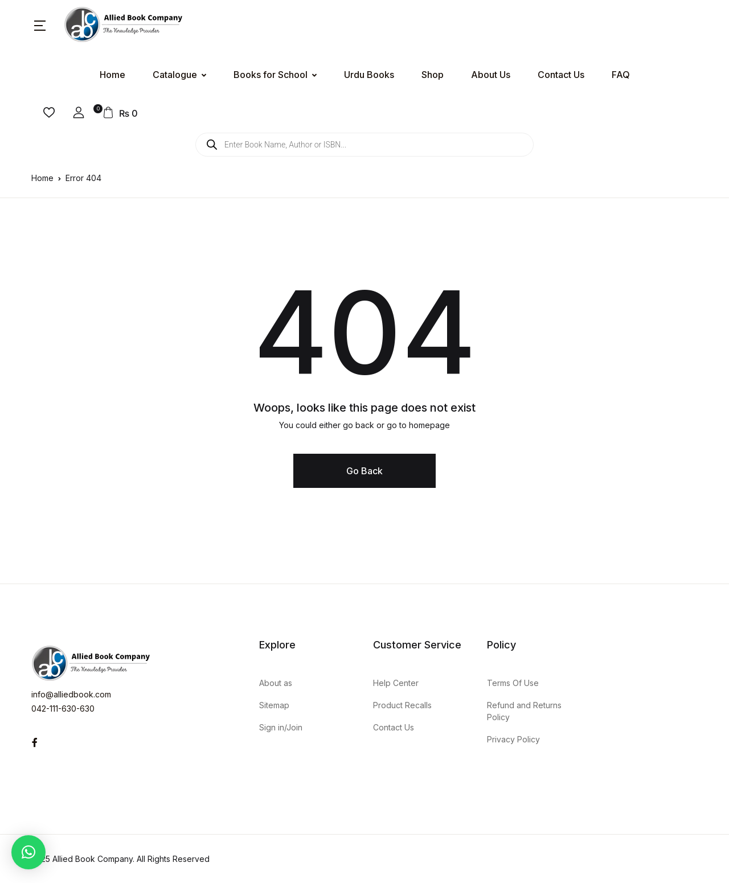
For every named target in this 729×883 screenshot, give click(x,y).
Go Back (364, 471)
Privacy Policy (513, 739)
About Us (490, 74)
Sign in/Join (280, 727)
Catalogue (175, 74)
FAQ (621, 74)
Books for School (271, 74)
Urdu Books (369, 74)
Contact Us (561, 74)
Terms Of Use (513, 683)
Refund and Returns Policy (524, 711)
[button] (40, 25)
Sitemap (274, 705)
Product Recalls (402, 705)
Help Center (396, 683)
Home (112, 74)
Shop (432, 74)
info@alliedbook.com (71, 694)
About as (275, 683)
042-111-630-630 (63, 708)
